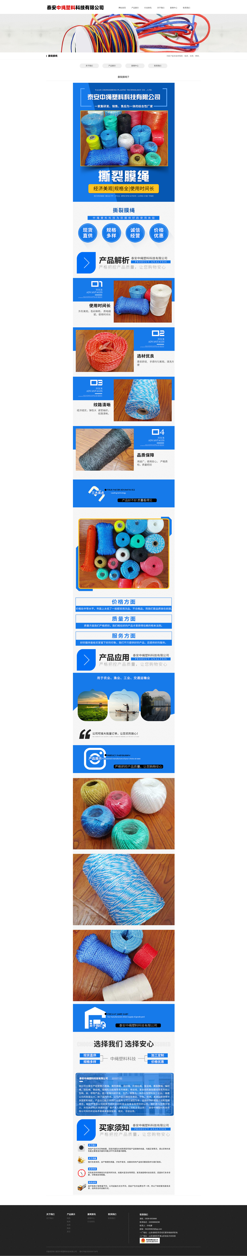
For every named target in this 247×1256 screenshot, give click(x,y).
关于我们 (160, 8)
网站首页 (122, 8)
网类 (68, 1228)
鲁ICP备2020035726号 (89, 1251)
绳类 (68, 1218)
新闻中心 (173, 8)
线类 (68, 1222)
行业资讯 (148, 8)
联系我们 (186, 8)
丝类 (68, 1225)
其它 (68, 1232)
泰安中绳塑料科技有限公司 (66, 1251)
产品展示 (135, 8)
